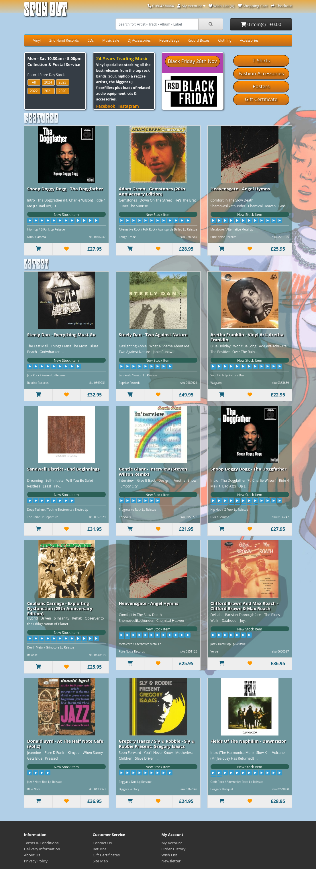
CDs (90, 40)
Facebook (105, 106)
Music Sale (110, 40)
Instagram (128, 106)
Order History (174, 848)
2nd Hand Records (64, 40)
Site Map (100, 861)
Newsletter (171, 861)
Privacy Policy (36, 861)
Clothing (224, 40)
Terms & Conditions (41, 842)
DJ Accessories (139, 40)
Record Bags (169, 40)
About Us (32, 855)
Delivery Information (42, 848)
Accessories (249, 40)
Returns (100, 848)
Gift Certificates (106, 855)
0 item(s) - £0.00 (261, 24)
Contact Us (102, 842)
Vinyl (37, 40)
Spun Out (45, 11)
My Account (172, 842)
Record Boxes (198, 40)
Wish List (169, 855)
